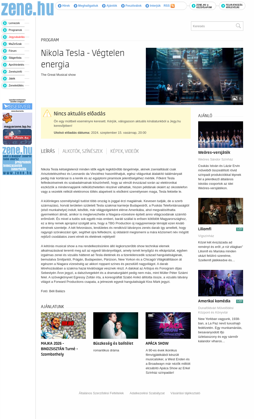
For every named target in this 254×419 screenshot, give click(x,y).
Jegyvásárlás (17, 36)
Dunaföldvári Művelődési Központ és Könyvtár (215, 310)
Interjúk (153, 5)
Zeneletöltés (16, 85)
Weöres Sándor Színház (215, 159)
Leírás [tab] (48, 151)
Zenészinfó (15, 71)
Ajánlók (109, 5)
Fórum (13, 50)
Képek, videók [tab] (124, 151)
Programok (15, 29)
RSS (169, 6)
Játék (12, 78)
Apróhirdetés (16, 64)
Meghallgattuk (86, 5)
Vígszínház (206, 236)
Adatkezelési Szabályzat (147, 393)
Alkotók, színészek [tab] (83, 151)
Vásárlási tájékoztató (185, 393)
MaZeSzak (15, 43)
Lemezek (14, 23)
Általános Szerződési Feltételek (101, 393)
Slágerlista (15, 57)
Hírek (64, 5)
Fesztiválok (131, 5)
